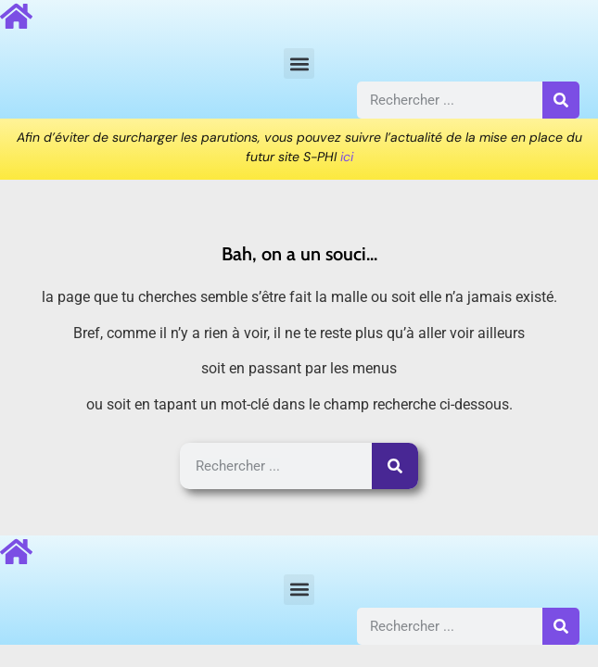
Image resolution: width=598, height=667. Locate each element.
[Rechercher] (560, 100)
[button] (299, 63)
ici (346, 156)
